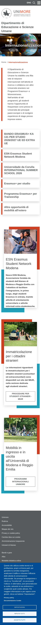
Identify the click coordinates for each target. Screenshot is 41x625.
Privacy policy (9, 597)
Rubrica (5, 521)
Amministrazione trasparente (13, 541)
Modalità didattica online (11, 561)
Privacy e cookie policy (11, 533)
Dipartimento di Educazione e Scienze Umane (17, 27)
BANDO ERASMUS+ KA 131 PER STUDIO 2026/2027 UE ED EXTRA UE (19, 138)
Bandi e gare (7, 553)
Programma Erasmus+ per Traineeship (20, 195)
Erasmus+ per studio (17, 183)
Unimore (5, 517)
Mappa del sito (7, 529)
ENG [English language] (29, 3)
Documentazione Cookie (12, 600)
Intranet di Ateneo (9, 545)
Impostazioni (19, 607)
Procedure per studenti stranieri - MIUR (20, 396)
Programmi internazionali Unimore (20, 481)
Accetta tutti (19, 620)
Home (3, 62)
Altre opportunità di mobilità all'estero (16, 209)
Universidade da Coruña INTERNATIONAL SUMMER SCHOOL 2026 (21, 170)
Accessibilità (7, 525)
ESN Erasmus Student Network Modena (18, 155)
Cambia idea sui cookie (11, 537)
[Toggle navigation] (39, 3)
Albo (3, 557)
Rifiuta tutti (19, 613)
